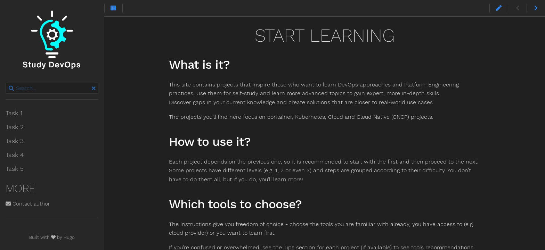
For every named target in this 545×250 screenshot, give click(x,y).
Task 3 (15, 141)
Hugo (69, 237)
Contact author (28, 204)
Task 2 (15, 127)
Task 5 (15, 168)
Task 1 (14, 113)
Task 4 (15, 154)
